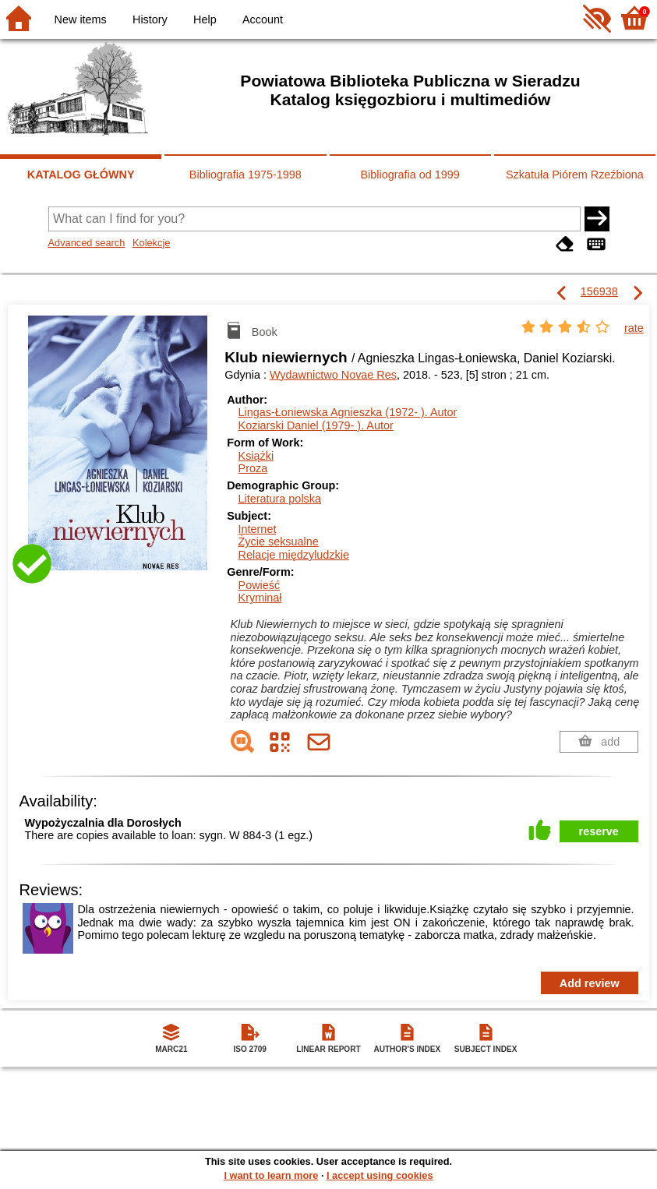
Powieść (259, 585)
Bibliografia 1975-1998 (245, 174)
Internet (257, 529)
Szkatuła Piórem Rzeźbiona (575, 174)
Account (262, 19)
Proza (253, 468)
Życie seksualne (278, 541)
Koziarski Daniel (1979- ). (316, 425)
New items (81, 19)
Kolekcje (151, 243)
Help (205, 19)
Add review (590, 983)
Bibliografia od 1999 (410, 174)
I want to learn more (271, 1175)
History (150, 19)
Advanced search (86, 243)
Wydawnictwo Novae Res (333, 375)
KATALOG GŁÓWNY (81, 174)
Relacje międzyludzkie (293, 555)
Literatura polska (279, 498)
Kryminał (260, 597)
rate (634, 328)
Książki (256, 456)
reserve (599, 831)
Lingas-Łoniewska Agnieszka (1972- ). (347, 412)
